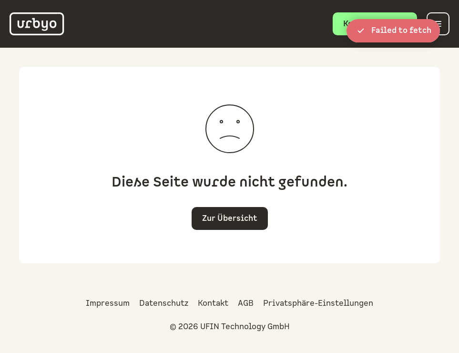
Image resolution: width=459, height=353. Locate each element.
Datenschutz (163, 303)
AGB (246, 303)
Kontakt (213, 303)
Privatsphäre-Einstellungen (318, 303)
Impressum (108, 303)
